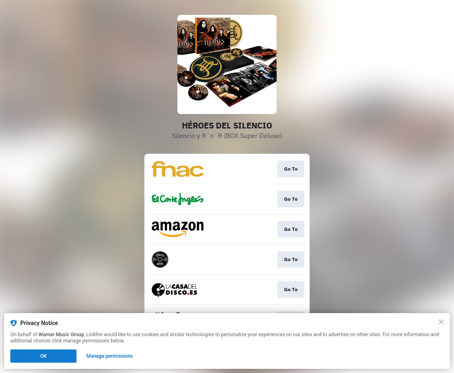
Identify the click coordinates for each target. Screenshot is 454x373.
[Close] (441, 321)
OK (43, 356)
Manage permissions (109, 356)
